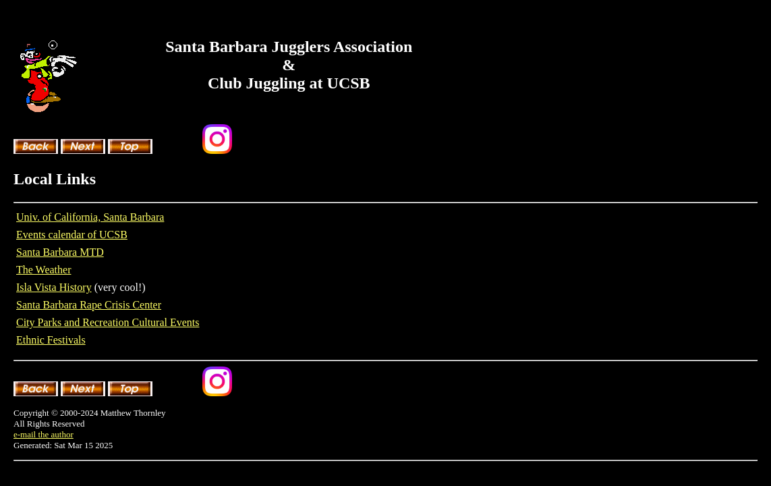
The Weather (43, 269)
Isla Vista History (54, 287)
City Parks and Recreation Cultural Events (108, 322)
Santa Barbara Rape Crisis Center (88, 304)
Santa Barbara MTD (60, 252)
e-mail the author (43, 434)
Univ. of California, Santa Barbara (90, 217)
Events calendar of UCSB (71, 234)
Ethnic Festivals (51, 340)
